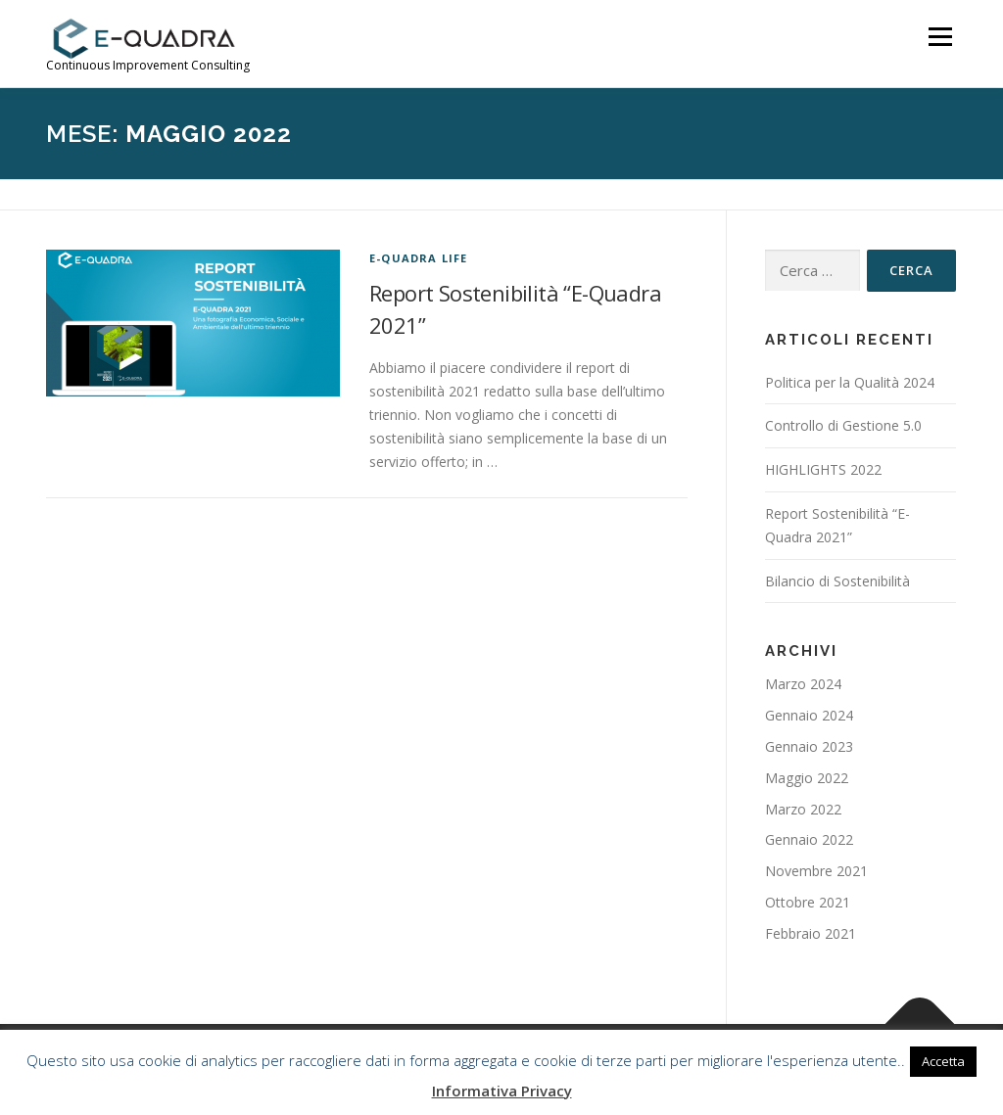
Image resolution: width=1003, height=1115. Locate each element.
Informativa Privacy (502, 1090)
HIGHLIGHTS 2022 (823, 469)
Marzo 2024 (803, 683)
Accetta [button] (943, 1061)
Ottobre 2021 (807, 902)
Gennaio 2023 (809, 746)
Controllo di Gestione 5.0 (843, 425)
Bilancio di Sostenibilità (837, 581)
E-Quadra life (418, 258)
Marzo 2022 (803, 809)
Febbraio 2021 (810, 933)
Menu (940, 36)
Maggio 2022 (806, 777)
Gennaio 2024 (809, 715)
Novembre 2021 (816, 870)
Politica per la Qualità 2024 (849, 382)
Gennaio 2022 (809, 839)
